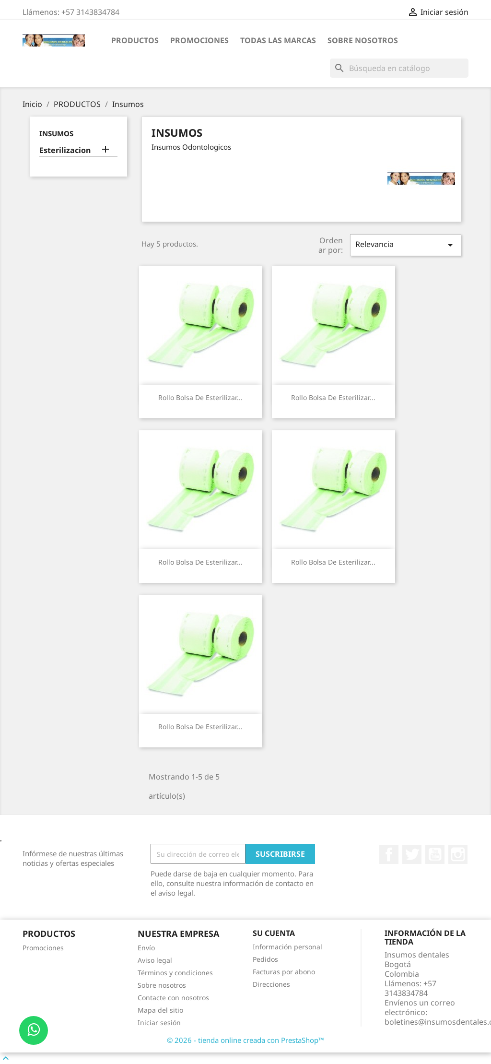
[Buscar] (399, 68)
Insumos (56, 133)
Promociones (199, 40)
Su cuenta (274, 933)
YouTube (434, 854)
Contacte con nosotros (173, 997)
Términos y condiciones (175, 972)
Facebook (388, 854)
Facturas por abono (284, 971)
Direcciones (271, 984)
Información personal (287, 946)
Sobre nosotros (362, 40)
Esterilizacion (65, 150)
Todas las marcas (278, 40)
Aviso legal (155, 960)
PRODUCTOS (135, 40)
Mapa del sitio (160, 1010)
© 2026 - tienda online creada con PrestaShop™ (245, 1040)
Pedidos (265, 959)
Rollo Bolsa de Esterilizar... (200, 397)
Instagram (458, 854)
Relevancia (405, 245)
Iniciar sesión (159, 1022)
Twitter (411, 854)
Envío (146, 947)
